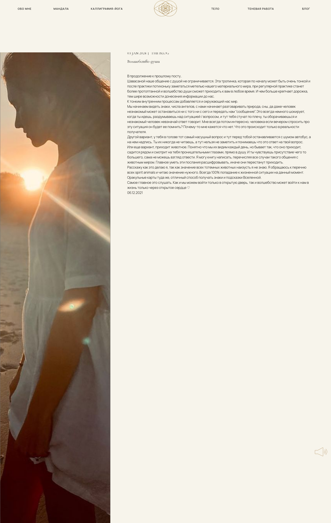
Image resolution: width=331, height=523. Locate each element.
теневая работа (261, 9)
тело (215, 9)
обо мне (24, 9)
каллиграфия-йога (107, 9)
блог (306, 9)
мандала (61, 9)
